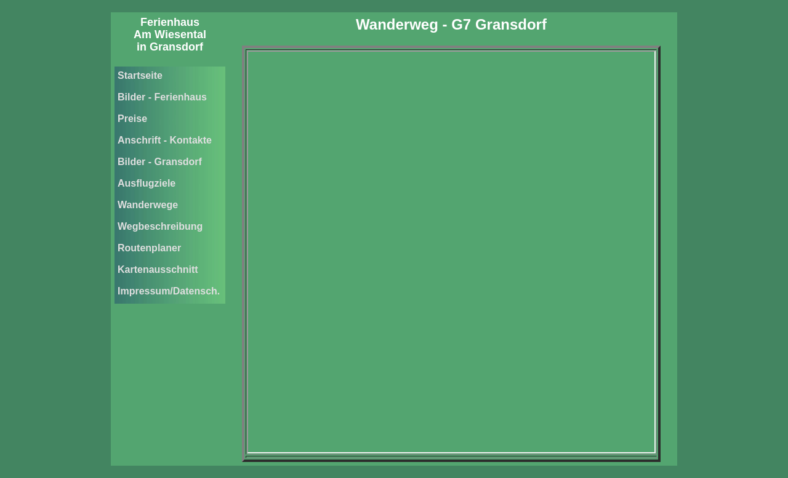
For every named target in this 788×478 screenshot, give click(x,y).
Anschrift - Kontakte (165, 140)
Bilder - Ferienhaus (162, 97)
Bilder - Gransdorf (160, 161)
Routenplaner (149, 248)
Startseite (140, 75)
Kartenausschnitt (158, 269)
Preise (132, 118)
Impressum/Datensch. (169, 291)
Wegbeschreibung (160, 226)
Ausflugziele (146, 183)
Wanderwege (148, 205)
